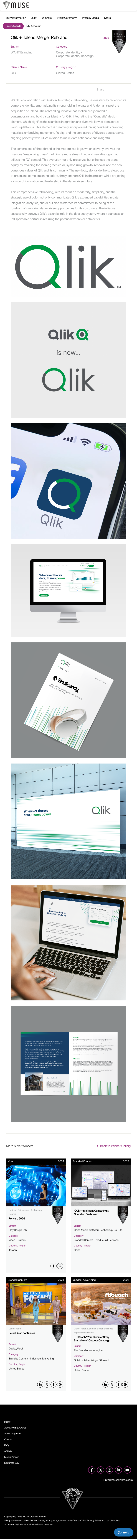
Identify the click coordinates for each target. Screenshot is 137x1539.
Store (107, 17)
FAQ (6, 1445)
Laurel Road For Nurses (22, 1333)
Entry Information (16, 17)
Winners (47, 17)
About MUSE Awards (15, 1427)
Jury (34, 17)
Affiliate (8, 1451)
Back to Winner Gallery (114, 1146)
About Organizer (12, 1433)
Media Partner (11, 1456)
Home (7, 1421)
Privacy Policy (94, 1520)
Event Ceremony (67, 17)
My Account (33, 26)
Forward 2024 (17, 1218)
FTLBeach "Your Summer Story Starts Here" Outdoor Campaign (92, 1339)
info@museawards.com (118, 1480)
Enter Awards (13, 26)
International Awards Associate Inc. (35, 1524)
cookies (116, 1520)
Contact (8, 1439)
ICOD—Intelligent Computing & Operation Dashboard (91, 1212)
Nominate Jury (11, 1462)
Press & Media (90, 17)
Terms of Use (79, 1520)
